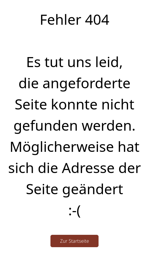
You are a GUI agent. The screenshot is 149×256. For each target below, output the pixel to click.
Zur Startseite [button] (74, 241)
